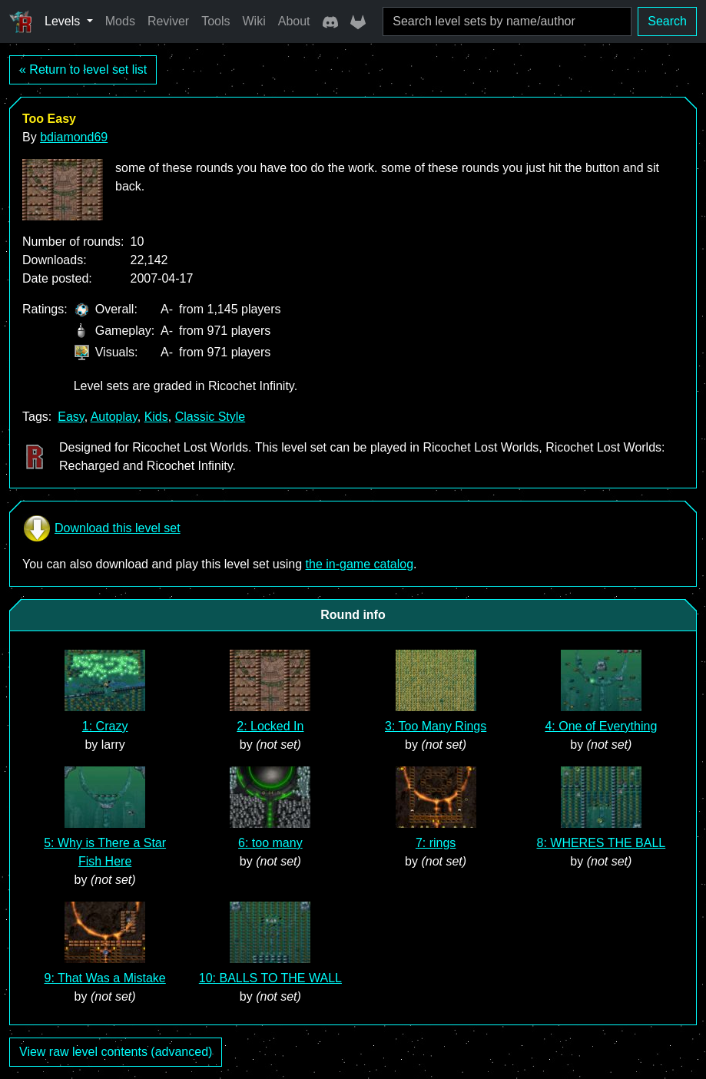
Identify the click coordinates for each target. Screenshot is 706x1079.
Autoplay (114, 416)
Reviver (168, 21)
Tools (215, 21)
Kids (156, 416)
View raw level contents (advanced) (115, 1051)
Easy (71, 416)
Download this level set (101, 528)
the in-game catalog (360, 564)
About (294, 21)
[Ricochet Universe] (20, 21)
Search (667, 21)
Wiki (254, 21)
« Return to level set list (83, 69)
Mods (120, 21)
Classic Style (210, 416)
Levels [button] (64, 21)
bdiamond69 (74, 137)
